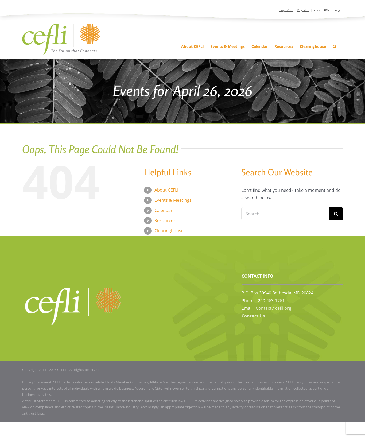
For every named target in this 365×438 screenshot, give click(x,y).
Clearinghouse (169, 231)
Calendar (163, 210)
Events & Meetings (173, 200)
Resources (165, 220)
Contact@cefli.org (273, 308)
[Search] (336, 213)
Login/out (286, 10)
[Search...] (285, 213)
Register (303, 10)
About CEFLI (166, 190)
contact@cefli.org (327, 10)
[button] (334, 46)
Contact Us (253, 316)
